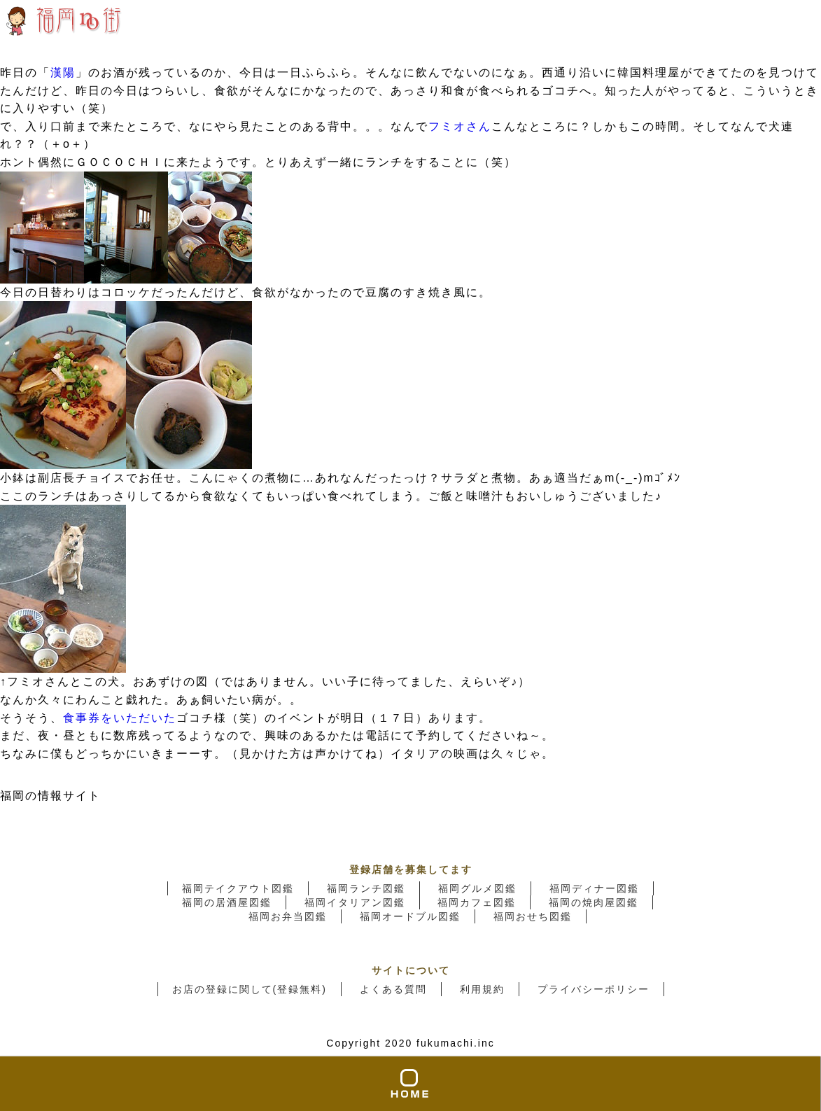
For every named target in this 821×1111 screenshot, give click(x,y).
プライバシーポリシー (594, 989)
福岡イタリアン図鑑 (354, 902)
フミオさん (459, 126)
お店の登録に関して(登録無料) (249, 989)
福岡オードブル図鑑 (410, 916)
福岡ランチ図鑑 (366, 888)
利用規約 (482, 989)
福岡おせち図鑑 (532, 916)
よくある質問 (393, 989)
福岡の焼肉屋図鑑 (593, 902)
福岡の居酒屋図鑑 (227, 902)
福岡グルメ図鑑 (477, 888)
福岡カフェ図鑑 (476, 902)
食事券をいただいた (119, 718)
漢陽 (63, 72)
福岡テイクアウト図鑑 (238, 888)
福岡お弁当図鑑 (287, 916)
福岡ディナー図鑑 (594, 888)
